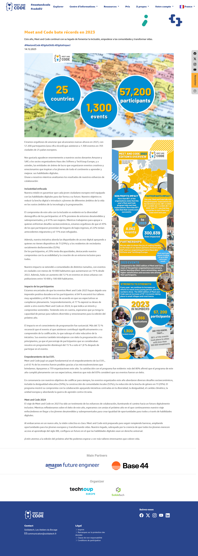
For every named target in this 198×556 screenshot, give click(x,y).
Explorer (58, 6)
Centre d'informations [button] (83, 6)
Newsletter (195, 80)
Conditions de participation (88, 540)
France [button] (186, 6)
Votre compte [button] (163, 6)
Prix (127, 6)
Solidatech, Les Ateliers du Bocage (47, 529)
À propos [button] (141, 6)
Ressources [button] (110, 6)
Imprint (79, 529)
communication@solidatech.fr (41, 533)
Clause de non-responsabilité (88, 537)
